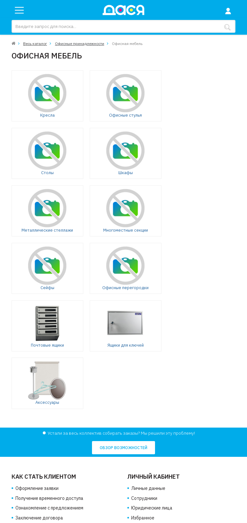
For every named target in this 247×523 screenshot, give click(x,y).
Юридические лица (151, 393)
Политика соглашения (38, 476)
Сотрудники (144, 384)
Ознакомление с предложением (49, 393)
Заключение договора (39, 403)
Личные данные (148, 374)
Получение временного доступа (49, 384)
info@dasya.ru (149, 477)
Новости (24, 456)
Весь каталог (35, 43)
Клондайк (225, 517)
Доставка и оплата (35, 446)
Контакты (26, 466)
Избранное (142, 403)
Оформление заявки (37, 374)
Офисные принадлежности (79, 43)
